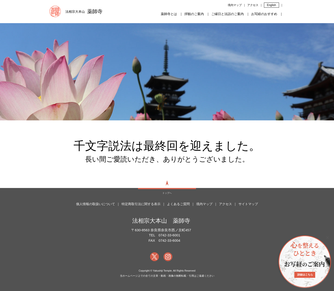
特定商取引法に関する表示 (141, 204)
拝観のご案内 (194, 14)
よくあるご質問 (178, 204)
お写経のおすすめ (264, 14)
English (271, 5)
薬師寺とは (169, 14)
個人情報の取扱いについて (95, 204)
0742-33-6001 (169, 235)
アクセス (252, 5)
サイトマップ (248, 204)
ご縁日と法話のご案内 (227, 14)
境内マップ (235, 5)
